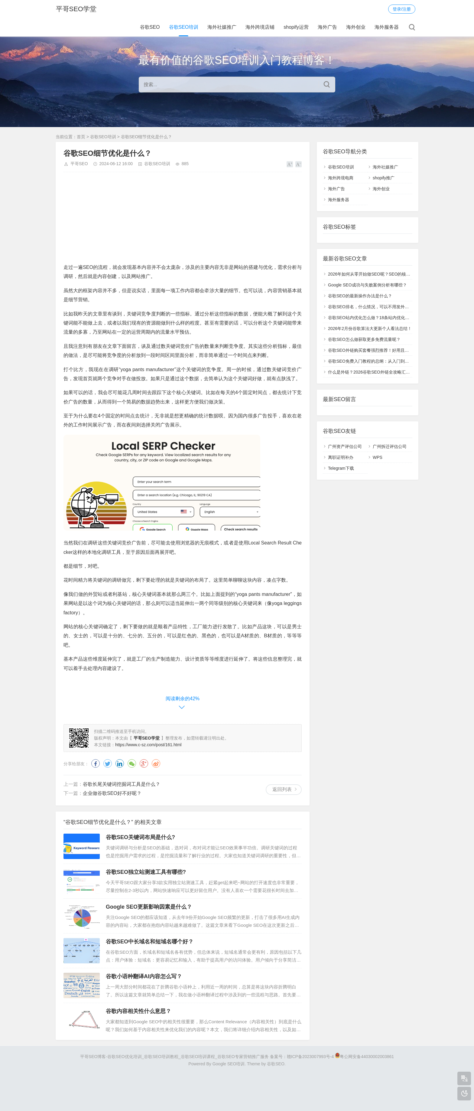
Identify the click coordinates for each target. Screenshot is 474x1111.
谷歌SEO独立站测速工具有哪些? (146, 872)
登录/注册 (402, 9)
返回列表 (282, 789)
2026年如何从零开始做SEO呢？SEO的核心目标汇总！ (379, 274)
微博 (156, 763)
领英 (119, 763)
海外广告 (327, 27)
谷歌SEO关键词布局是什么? (140, 837)
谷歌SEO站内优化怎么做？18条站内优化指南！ (373, 317)
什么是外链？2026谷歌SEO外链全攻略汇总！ (371, 372)
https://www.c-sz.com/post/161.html (148, 744)
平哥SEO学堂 (76, 9)
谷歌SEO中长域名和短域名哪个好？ (149, 942)
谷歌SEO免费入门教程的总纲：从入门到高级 (370, 361)
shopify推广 (383, 177)
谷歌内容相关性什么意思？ (138, 1011)
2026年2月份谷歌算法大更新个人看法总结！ (370, 328)
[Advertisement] (182, 220)
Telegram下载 (341, 468)
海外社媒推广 (221, 27)
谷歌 (144, 763)
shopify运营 (296, 27)
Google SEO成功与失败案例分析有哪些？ (367, 285)
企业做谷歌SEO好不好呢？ (112, 793)
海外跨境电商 (340, 177)
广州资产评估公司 (345, 446)
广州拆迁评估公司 (390, 446)
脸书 (95, 763)
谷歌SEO (150, 27)
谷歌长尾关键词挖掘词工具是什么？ (121, 784)
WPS (377, 457)
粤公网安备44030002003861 (367, 1056)
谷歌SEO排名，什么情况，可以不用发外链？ (370, 306)
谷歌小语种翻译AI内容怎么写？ (144, 976)
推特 (107, 763)
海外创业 (355, 27)
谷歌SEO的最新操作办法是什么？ (360, 295)
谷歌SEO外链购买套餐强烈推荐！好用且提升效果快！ (379, 350)
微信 (132, 763)
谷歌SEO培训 (184, 27)
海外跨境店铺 (259, 27)
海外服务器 (387, 27)
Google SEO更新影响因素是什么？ (149, 907)
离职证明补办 (340, 457)
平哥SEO (79, 163)
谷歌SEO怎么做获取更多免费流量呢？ (364, 339)
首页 (81, 136)
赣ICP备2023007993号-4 (310, 1056)
